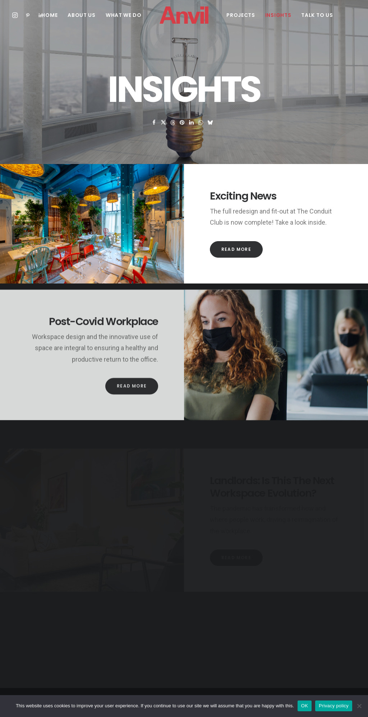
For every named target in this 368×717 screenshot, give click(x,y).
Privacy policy (334, 705)
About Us (82, 15)
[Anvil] (184, 15)
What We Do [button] (124, 15)
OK (304, 705)
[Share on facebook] (154, 132)
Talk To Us (317, 15)
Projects (240, 15)
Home (49, 15)
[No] (359, 705)
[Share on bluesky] (210, 132)
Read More (236, 249)
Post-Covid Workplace (103, 347)
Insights (278, 15)
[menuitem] (16, 15)
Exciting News (243, 196)
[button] (16, 15)
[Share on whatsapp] (201, 132)
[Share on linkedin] (191, 132)
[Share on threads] (173, 132)
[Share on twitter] (163, 132)
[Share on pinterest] (182, 132)
